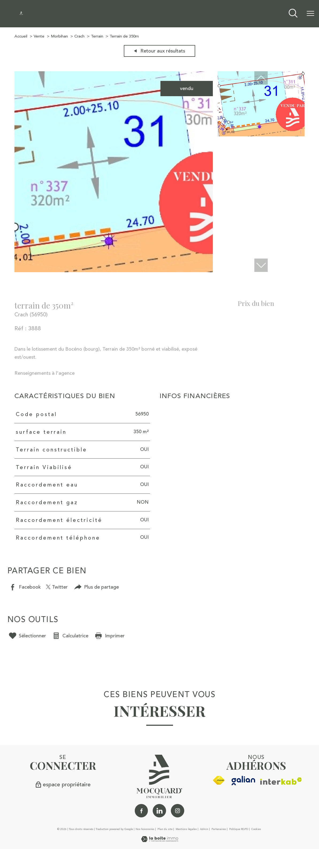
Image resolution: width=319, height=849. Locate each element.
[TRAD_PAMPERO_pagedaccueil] (21, 13)
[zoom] (113, 270)
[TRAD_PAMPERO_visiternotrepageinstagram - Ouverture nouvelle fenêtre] (177, 810)
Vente (39, 36)
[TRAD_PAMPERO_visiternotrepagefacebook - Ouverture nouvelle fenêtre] (141, 810)
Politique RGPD (238, 829)
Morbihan (59, 36)
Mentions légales (186, 829)
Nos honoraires (145, 829)
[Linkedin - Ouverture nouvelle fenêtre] (159, 810)
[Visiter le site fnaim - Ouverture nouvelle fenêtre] (219, 780)
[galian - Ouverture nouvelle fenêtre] (243, 780)
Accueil (20, 36)
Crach (79, 36)
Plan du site (164, 829)
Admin (204, 829)
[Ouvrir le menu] (310, 13)
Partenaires (219, 829)
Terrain (97, 36)
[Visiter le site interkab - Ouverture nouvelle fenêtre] (281, 781)
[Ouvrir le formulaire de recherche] (293, 13)
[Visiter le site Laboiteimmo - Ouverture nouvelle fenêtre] (160, 840)
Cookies (256, 829)
